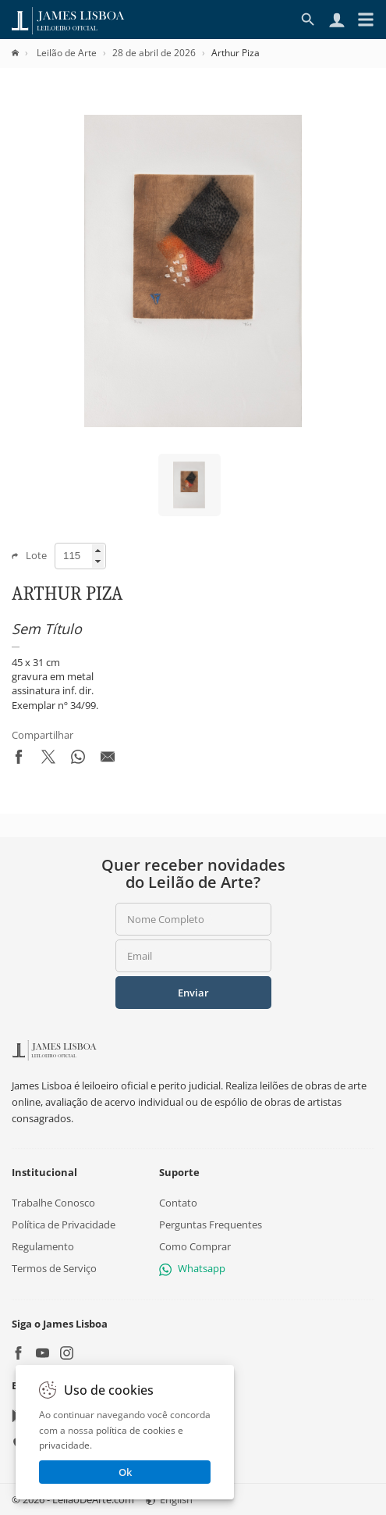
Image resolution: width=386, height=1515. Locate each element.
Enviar (193, 993)
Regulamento (43, 1246)
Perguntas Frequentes (210, 1224)
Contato (178, 1202)
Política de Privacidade (63, 1224)
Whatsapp (192, 1268)
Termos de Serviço (54, 1268)
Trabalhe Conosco (53, 1202)
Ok (125, 1472)
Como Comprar (195, 1246)
